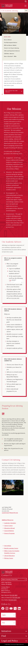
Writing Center (8, 558)
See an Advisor (8, 39)
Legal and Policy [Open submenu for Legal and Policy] (9, 640)
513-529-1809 (13, 595)
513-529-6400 (13, 600)
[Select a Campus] (14, 579)
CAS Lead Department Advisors (12, 50)
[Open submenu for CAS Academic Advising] (26, 10)
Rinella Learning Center (11, 548)
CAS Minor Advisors (9, 53)
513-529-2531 (16, 597)
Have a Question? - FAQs (10, 56)
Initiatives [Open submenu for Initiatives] (6, 631)
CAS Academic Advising (9, 11)
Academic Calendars (10, 523)
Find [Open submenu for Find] (3, 636)
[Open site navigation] (25, 6)
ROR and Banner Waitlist (10, 45)
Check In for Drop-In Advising (11, 48)
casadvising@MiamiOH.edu (10, 513)
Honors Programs (9, 533)
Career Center (8, 525)
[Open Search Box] (26, 1)
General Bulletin (9, 531)
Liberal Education (9, 555)
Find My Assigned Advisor (10, 42)
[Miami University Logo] (7, 5)
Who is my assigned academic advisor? (13, 259)
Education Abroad (9, 528)
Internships (7, 545)
